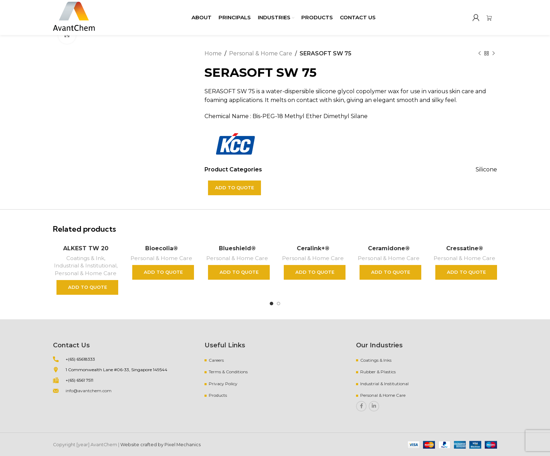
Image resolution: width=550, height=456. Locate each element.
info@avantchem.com (89, 390)
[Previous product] (479, 53)
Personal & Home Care (260, 53)
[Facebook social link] (361, 406)
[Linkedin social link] (374, 406)
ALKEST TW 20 (85, 248)
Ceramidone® (389, 248)
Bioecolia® (161, 248)
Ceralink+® (313, 248)
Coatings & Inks (375, 360)
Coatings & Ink (85, 258)
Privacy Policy (223, 383)
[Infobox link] (492, 17)
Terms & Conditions (228, 371)
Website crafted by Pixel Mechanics (160, 444)
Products (218, 395)
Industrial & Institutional (85, 265)
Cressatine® (464, 248)
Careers (216, 360)
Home (213, 53)
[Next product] (493, 53)
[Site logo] (74, 17)
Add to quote (234, 187)
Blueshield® (237, 248)
